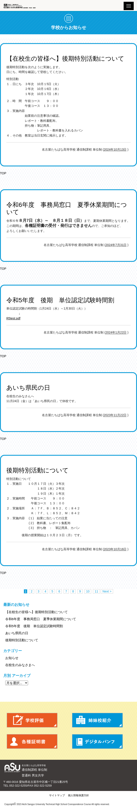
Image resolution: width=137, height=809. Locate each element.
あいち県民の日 (16, 633)
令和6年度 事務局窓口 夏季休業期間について (40, 619)
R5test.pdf (13, 318)
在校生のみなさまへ (20, 665)
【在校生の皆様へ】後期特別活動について (36, 612)
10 (88, 591)
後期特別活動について (21, 640)
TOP (3, 173)
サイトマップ (57, 795)
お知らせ (11, 658)
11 (96, 591)
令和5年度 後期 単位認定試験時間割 (34, 626)
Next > (107, 591)
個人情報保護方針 (78, 795)
